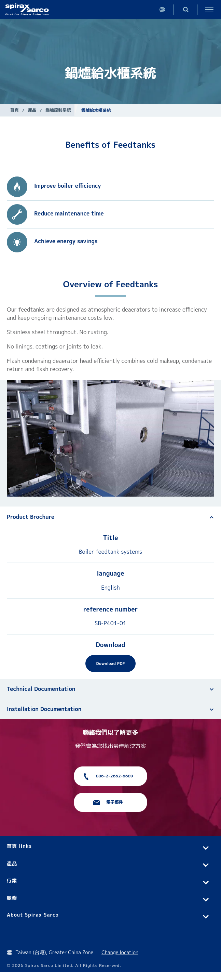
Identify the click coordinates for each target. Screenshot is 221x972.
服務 (12, 897)
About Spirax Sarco (33, 914)
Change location (119, 952)
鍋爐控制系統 (58, 110)
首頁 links (19, 846)
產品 (32, 110)
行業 (12, 880)
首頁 (14, 110)
